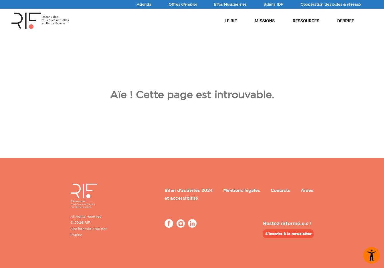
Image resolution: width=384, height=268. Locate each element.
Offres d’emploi (183, 4)
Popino (76, 235)
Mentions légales (241, 190)
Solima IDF (273, 4)
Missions (265, 20)
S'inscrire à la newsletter (288, 234)
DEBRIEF (345, 20)
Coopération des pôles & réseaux (330, 4)
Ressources (306, 20)
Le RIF (231, 20)
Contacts (280, 190)
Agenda (143, 4)
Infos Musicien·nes (230, 4)
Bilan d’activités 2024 (189, 190)
